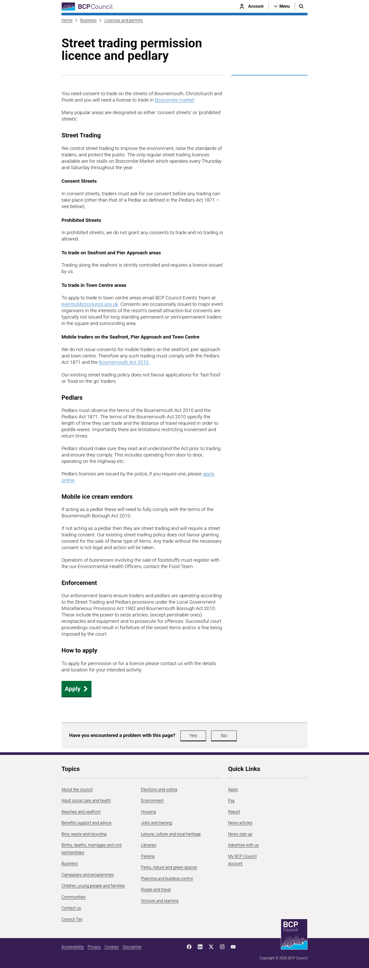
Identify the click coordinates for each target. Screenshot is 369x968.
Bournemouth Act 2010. (124, 362)
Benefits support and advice (86, 822)
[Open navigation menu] (282, 6)
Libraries (148, 845)
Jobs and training (156, 822)
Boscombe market (174, 100)
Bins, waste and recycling (84, 834)
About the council (77, 789)
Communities (73, 897)
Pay (231, 800)
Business (88, 20)
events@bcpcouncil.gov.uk (89, 304)
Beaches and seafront (81, 811)
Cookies (112, 946)
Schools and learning (159, 900)
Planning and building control (167, 878)
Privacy (94, 946)
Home (67, 20)
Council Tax (71, 919)
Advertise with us (243, 845)
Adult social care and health (86, 800)
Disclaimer (132, 946)
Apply (76, 688)
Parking (148, 856)
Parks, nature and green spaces (169, 867)
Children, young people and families (93, 885)
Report (234, 811)
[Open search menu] (301, 6)
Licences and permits (123, 20)
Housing (148, 811)
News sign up (240, 834)
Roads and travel (156, 889)
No (224, 735)
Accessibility (72, 946)
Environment (152, 800)
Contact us (71, 908)
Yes (193, 735)
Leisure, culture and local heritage (171, 834)
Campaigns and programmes (87, 874)
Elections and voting (159, 789)
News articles (240, 822)
